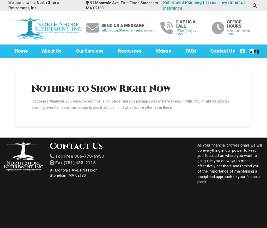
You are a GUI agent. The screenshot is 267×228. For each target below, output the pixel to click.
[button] (255, 5)
